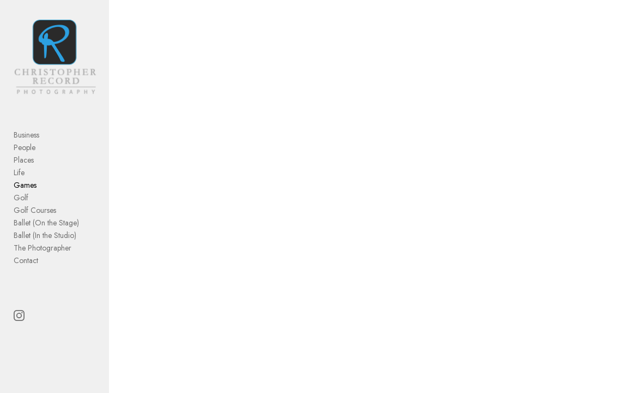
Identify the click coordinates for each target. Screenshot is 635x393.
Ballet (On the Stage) (46, 222)
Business (26, 134)
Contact (26, 260)
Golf (21, 197)
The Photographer (42, 247)
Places (24, 159)
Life (19, 172)
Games (25, 185)
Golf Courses (35, 210)
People (24, 147)
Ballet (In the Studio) (45, 235)
